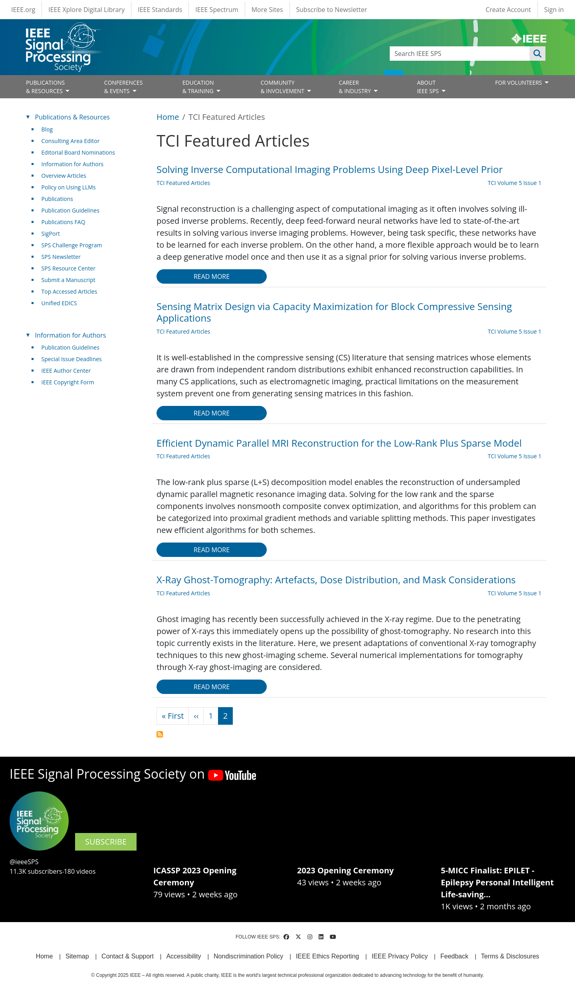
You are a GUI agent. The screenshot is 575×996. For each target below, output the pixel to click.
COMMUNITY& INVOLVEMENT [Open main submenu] (282, 87)
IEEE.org (23, 9)
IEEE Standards (160, 9)
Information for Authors (73, 164)
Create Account (508, 9)
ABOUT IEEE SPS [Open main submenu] (428, 87)
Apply (537, 53)
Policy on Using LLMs (69, 187)
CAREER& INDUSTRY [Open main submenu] (355, 87)
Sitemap (77, 956)
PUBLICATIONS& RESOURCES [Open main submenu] (45, 87)
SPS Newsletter (61, 256)
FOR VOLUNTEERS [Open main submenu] (519, 82)
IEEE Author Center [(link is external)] (69, 370)
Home (168, 116)
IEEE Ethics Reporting (327, 956)
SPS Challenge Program (72, 245)
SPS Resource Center (68, 268)
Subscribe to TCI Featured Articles (160, 734)
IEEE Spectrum (216, 9)
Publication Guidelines (70, 210)
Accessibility (183, 956)
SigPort (51, 233)
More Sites (267, 9)
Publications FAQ (63, 222)
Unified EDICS (59, 303)
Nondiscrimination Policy (248, 956)
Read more (212, 276)
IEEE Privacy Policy (400, 956)
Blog (47, 129)
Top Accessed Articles (69, 291)
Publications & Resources (72, 117)
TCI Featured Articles (183, 183)
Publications (57, 199)
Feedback (454, 956)
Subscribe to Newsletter (331, 9)
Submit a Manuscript (68, 280)
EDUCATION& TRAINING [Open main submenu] (198, 87)
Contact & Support (127, 956)
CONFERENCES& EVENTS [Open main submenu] (123, 87)
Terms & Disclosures (510, 956)
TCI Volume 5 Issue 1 (514, 183)
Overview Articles (64, 175)
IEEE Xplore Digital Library (86, 9)
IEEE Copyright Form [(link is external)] (71, 382)
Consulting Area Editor (71, 141)
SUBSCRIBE (106, 841)
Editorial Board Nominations (78, 152)
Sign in (554, 9)
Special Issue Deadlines (72, 359)
